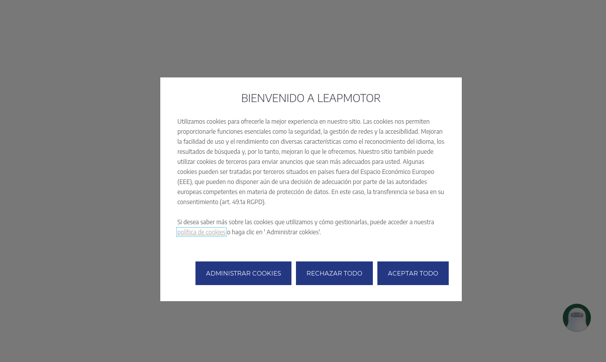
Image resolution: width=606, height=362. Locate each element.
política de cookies (201, 232)
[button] (243, 273)
